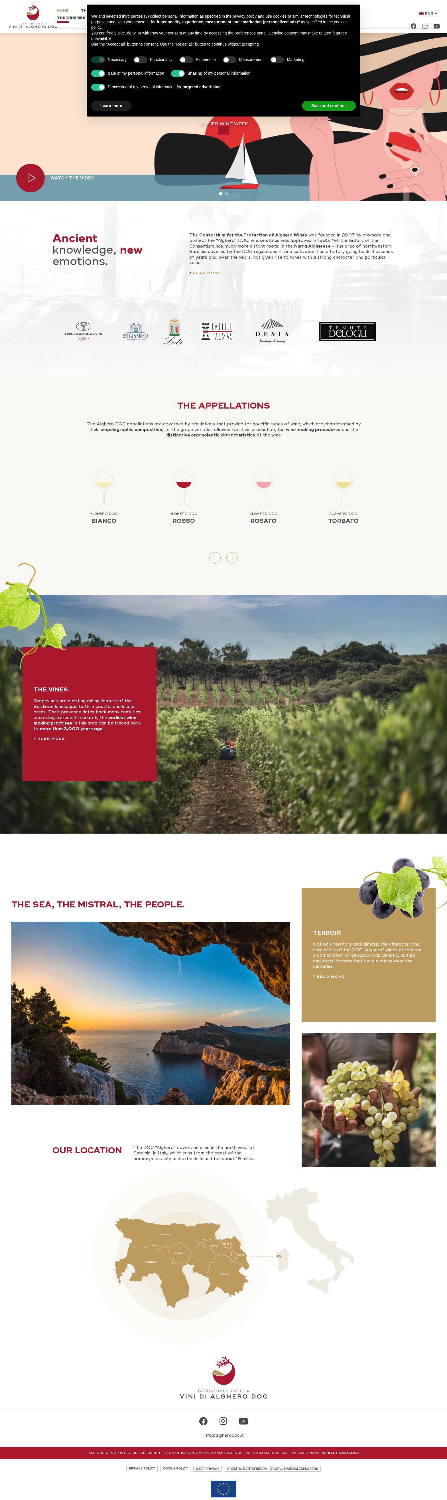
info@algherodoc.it (224, 1435)
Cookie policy (175, 1468)
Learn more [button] (111, 105)
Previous (215, 558)
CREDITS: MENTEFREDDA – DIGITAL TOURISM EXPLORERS (272, 1468)
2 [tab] (226, 193)
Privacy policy (142, 1468)
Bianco (104, 518)
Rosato (263, 518)
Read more (207, 273)
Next (232, 558)
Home (63, 11)
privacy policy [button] (245, 16)
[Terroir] (150, 1012)
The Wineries (71, 18)
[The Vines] (223, 713)
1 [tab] (220, 193)
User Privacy (207, 1468)
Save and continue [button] (329, 105)
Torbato (343, 518)
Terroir (327, 932)
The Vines (51, 689)
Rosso (184, 518)
